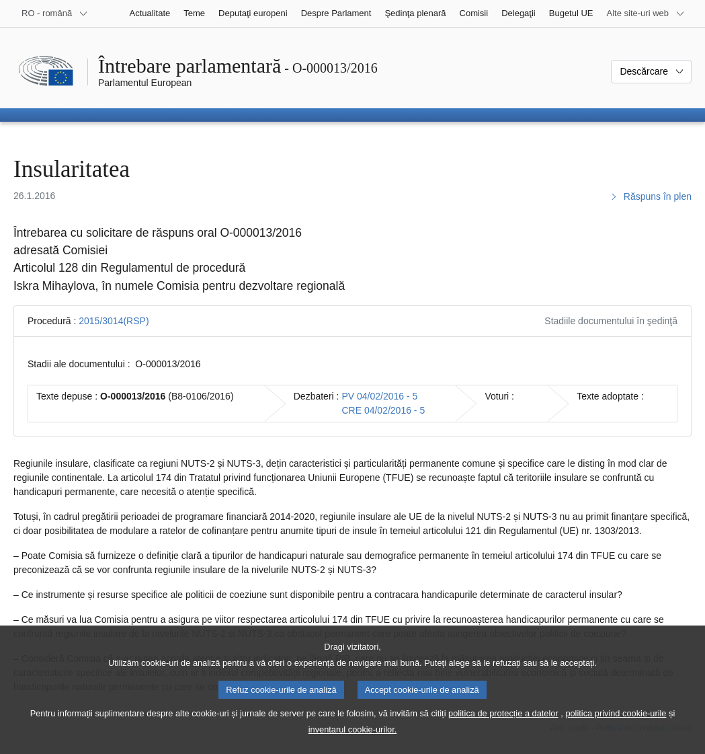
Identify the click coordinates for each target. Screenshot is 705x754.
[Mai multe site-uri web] (646, 13)
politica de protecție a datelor (503, 723)
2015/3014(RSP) (114, 320)
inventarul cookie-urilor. (352, 739)
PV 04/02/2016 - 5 (379, 396)
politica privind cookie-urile (615, 723)
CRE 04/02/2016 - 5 (383, 410)
